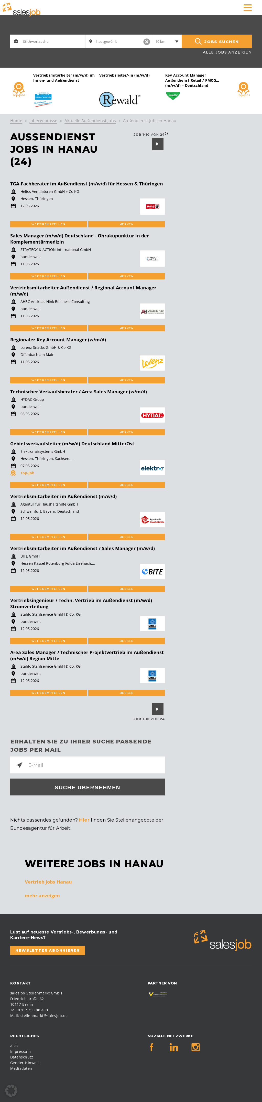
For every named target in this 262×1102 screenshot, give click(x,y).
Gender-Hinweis (25, 1062)
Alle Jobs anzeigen (227, 52)
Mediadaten (21, 1068)
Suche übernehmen (88, 787)
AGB (14, 1045)
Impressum (20, 1051)
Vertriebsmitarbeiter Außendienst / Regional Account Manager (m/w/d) (83, 291)
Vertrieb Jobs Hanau (48, 882)
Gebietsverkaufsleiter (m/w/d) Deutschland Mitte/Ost (72, 443)
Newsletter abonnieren (47, 950)
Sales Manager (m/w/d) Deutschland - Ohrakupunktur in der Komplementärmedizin (79, 239)
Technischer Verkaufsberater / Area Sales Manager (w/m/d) (78, 392)
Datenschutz (21, 1057)
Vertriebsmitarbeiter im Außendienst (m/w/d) (63, 496)
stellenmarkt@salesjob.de (44, 1015)
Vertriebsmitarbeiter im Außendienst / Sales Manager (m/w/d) (82, 548)
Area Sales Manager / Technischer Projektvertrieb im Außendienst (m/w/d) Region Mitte (87, 655)
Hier (84, 820)
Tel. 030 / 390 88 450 (29, 1009)
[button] (11, 1090)
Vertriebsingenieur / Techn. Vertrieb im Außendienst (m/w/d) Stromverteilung (81, 603)
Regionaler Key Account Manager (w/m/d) (58, 340)
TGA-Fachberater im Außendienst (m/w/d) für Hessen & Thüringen (86, 184)
